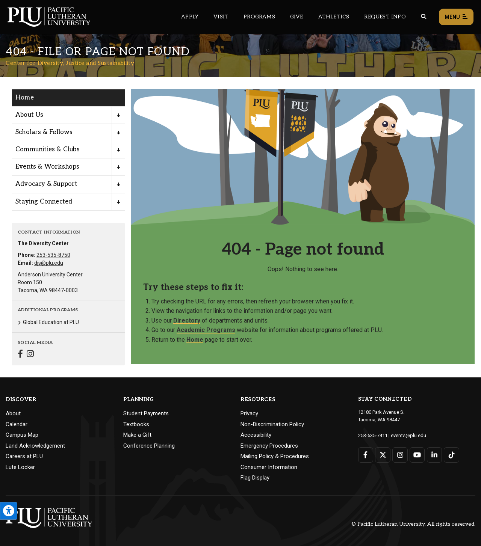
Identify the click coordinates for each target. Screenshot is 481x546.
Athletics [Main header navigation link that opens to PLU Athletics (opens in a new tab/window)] (333, 17)
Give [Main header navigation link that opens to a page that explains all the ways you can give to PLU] (296, 17)
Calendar (16, 424)
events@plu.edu (408, 435)
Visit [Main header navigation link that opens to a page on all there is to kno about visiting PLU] (220, 17)
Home (194, 339)
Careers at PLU (24, 456)
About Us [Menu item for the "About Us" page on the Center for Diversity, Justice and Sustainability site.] (29, 115)
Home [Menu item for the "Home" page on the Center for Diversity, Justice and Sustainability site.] (24, 97)
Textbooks (136, 424)
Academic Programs (206, 329)
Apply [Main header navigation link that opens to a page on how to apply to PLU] (189, 17)
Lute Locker (20, 467)
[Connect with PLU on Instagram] (400, 454)
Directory (186, 320)
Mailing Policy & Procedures (274, 456)
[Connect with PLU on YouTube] (417, 454)
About (13, 413)
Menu (456, 17)
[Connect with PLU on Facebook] (366, 454)
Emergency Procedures (269, 445)
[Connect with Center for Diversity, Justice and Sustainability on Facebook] (20, 354)
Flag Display (254, 477)
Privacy (249, 413)
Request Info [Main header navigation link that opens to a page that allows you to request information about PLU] (384, 17)
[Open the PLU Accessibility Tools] (8, 511)
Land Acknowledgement (35, 445)
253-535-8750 (53, 255)
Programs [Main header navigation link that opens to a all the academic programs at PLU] (259, 17)
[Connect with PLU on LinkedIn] (434, 454)
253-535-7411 (372, 435)
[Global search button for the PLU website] (423, 17)
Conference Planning (149, 445)
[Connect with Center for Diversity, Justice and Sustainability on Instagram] (30, 354)
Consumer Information (268, 467)
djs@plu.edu (48, 263)
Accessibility (255, 434)
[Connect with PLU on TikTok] (451, 454)
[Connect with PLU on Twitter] (382, 454)
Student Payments (146, 413)
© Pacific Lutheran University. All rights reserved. (413, 524)
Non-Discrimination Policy (272, 424)
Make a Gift (137, 434)
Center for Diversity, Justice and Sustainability (70, 63)
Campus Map (22, 434)
